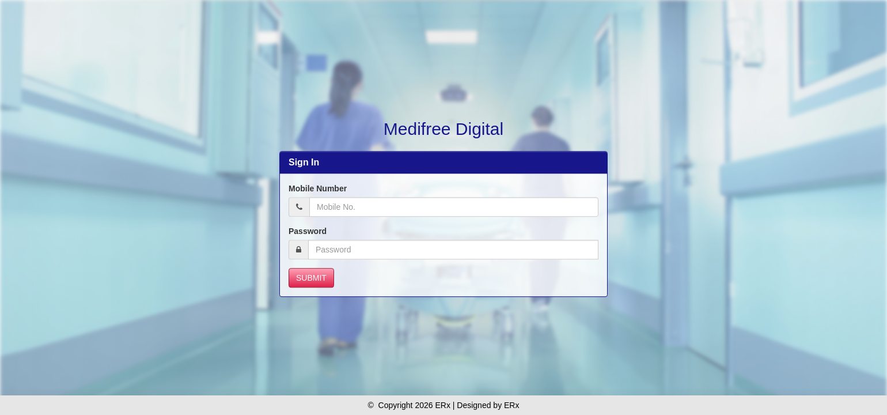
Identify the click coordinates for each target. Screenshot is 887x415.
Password (308, 231)
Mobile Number (318, 188)
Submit (311, 277)
